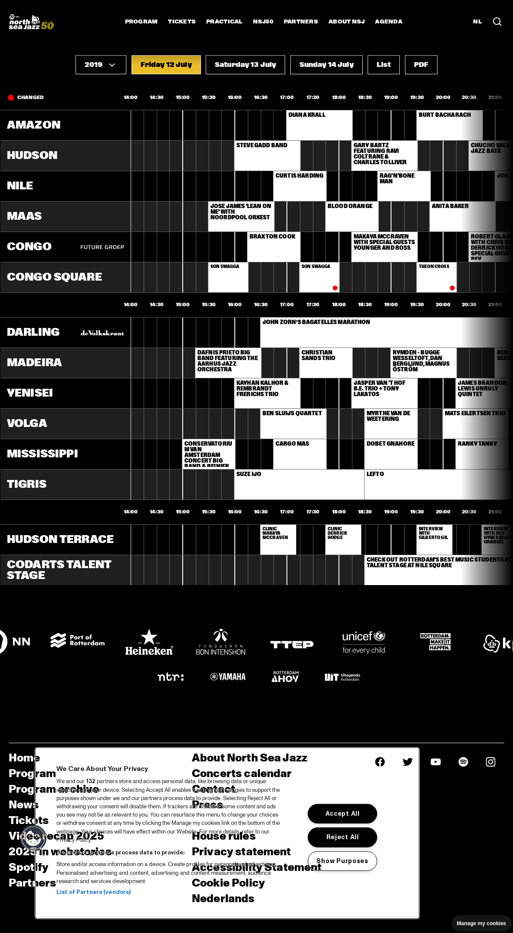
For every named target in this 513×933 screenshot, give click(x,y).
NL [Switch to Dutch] (477, 22)
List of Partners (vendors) (93, 892)
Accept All (343, 813)
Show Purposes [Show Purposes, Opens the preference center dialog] (342, 861)
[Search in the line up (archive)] (497, 21)
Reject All (342, 837)
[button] (101, 64)
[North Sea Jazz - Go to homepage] (31, 22)
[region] (227, 833)
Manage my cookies (481, 923)
